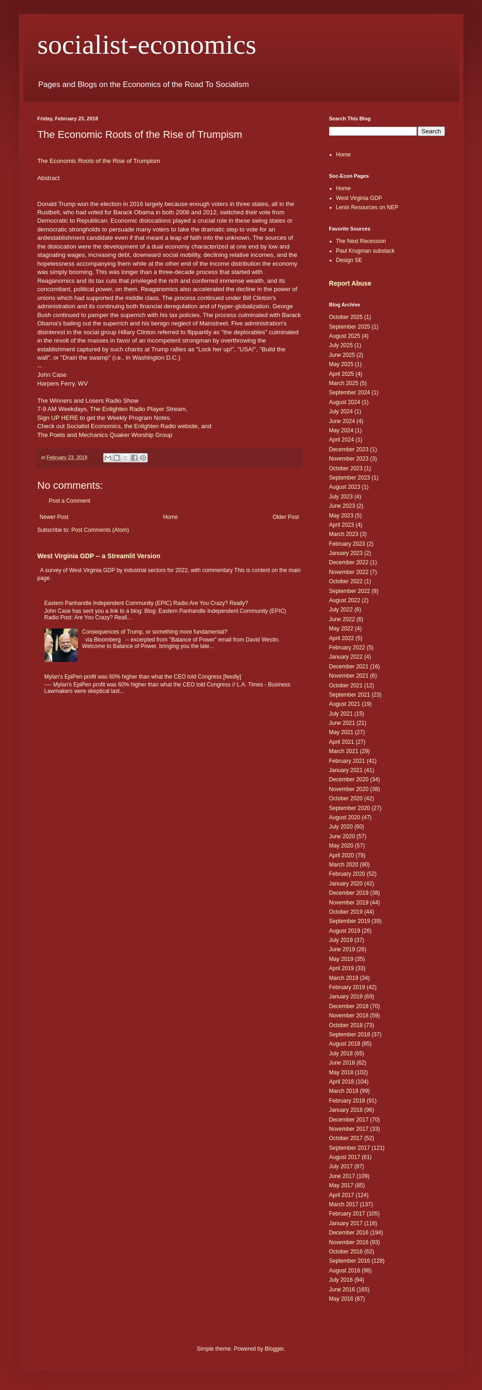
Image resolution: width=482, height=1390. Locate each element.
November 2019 (349, 902)
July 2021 (341, 714)
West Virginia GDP (359, 198)
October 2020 (346, 798)
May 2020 (341, 845)
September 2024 (349, 392)
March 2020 (343, 864)
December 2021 (349, 666)
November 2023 (349, 458)
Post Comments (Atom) (100, 530)
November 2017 (349, 1129)
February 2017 (347, 1213)
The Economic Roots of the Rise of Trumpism (100, 160)
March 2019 (343, 978)
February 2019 (347, 987)
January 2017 (346, 1223)
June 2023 (342, 506)
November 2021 (349, 676)
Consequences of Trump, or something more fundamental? (154, 632)
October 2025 (346, 317)
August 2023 (344, 487)
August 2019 (344, 931)
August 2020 (344, 817)
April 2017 (341, 1195)
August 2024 (344, 402)
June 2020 (342, 836)
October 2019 (346, 912)
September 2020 (349, 808)
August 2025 (344, 336)
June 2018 (342, 1063)
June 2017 (342, 1176)
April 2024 (341, 439)
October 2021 (346, 685)
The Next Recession (361, 241)
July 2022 (341, 609)
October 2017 (346, 1138)
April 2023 (341, 525)
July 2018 (341, 1053)
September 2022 (349, 591)
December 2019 (349, 893)
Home (170, 517)
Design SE (349, 260)
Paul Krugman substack (365, 251)
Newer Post (54, 517)
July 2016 (341, 1280)
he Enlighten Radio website (162, 426)
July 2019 (341, 940)
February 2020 (347, 874)
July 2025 (341, 345)
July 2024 (341, 411)
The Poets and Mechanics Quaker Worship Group (105, 434)
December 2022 (349, 562)
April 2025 (341, 374)
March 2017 (343, 1204)
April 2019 (341, 968)
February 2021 (347, 761)
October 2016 (346, 1251)
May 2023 (341, 515)
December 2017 (349, 1119)
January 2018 (346, 1110)
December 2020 (349, 779)
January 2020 (346, 883)
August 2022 (344, 600)
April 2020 (341, 855)
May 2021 (341, 732)
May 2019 (341, 959)
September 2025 (349, 327)
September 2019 (349, 921)
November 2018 (349, 1015)
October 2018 (346, 1025)
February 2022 (347, 647)
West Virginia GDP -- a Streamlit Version (99, 556)
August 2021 (344, 704)
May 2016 (341, 1299)
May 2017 (341, 1185)
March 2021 (343, 751)
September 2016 (349, 1261)
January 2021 (346, 770)
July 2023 (341, 496)
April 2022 (341, 638)
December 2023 (349, 449)
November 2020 (349, 789)
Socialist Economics (94, 426)
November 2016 (349, 1242)
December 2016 (349, 1232)
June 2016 (342, 1289)
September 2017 (349, 1148)
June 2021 (342, 723)
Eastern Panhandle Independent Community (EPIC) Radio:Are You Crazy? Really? (146, 603)
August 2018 (344, 1044)
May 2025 (341, 364)
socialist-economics (147, 44)
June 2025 (342, 355)
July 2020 (341, 826)
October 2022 (346, 581)
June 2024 (342, 421)
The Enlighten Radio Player (127, 408)
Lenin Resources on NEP (367, 207)
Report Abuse (350, 283)
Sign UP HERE (58, 417)
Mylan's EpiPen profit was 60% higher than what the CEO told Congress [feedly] (142, 676)
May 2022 (341, 628)
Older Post (286, 517)
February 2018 (347, 1100)
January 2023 (346, 553)
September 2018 (349, 1034)
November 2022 (349, 572)
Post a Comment (69, 501)
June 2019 (342, 949)
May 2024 (341, 430)
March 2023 (343, 534)
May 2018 (341, 1072)
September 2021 (349, 695)
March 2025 (343, 383)
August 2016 (344, 1270)
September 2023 (349, 477)
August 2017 (344, 1157)
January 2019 (346, 996)
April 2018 (341, 1081)
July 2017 (341, 1166)
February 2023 (347, 544)
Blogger (274, 1349)
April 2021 (341, 742)
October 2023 (346, 468)
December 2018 (349, 1006)
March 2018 (343, 1091)
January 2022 (346, 657)
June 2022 (342, 619)
